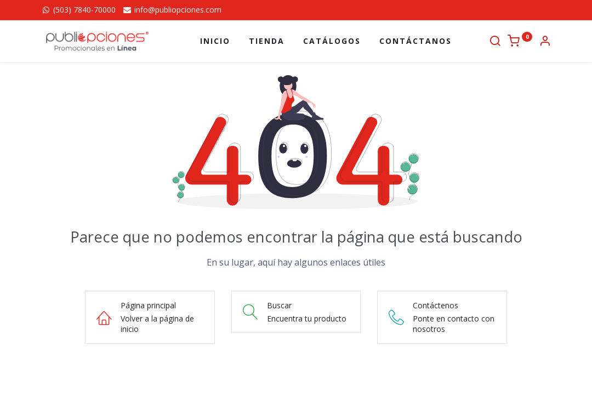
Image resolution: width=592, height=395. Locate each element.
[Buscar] (495, 42)
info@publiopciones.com (171, 9)
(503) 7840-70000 (78, 9)
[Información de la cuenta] (545, 42)
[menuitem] (215, 41)
